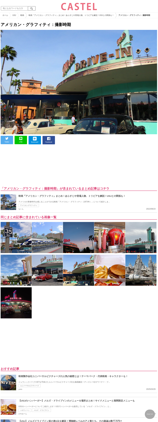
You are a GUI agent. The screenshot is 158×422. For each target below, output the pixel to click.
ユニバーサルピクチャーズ (29, 386)
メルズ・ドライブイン (41, 410)
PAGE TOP (150, 414)
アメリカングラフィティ (28, 205)
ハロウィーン (24, 410)
